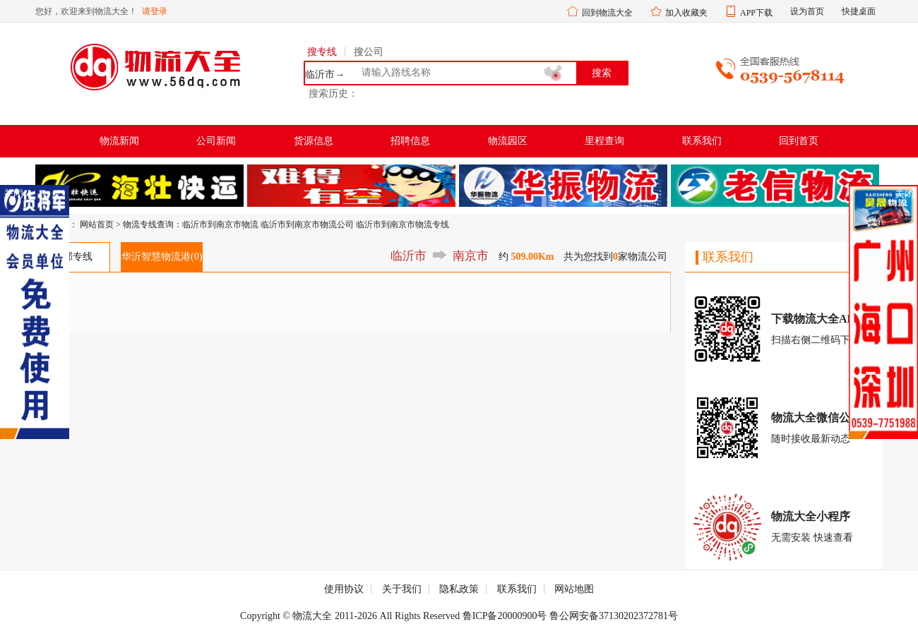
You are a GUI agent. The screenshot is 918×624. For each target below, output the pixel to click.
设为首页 (807, 11)
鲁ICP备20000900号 (505, 616)
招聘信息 (410, 141)
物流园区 (507, 141)
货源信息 (313, 141)
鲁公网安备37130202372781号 (613, 616)
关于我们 (402, 589)
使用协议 (344, 589)
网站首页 (97, 224)
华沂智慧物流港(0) (161, 256)
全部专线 (73, 256)
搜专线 (322, 52)
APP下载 (756, 13)
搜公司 (368, 52)
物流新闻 (119, 141)
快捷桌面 (859, 11)
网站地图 (574, 589)
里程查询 (604, 141)
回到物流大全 (607, 13)
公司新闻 (216, 141)
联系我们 (702, 141)
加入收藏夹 (686, 13)
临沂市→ (325, 75)
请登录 (154, 11)
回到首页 (798, 141)
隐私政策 (459, 589)
